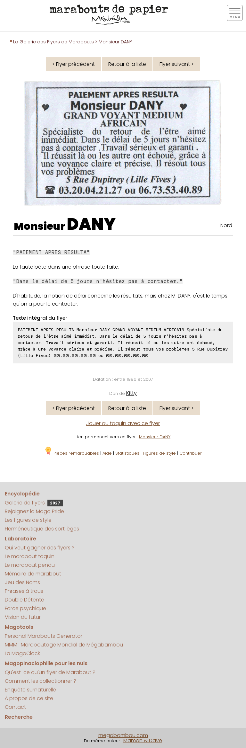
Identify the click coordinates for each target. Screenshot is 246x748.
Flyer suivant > (177, 64)
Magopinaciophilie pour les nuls (46, 663)
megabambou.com (123, 735)
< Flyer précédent (73, 64)
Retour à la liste (127, 64)
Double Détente (24, 599)
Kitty (131, 393)
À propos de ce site (29, 698)
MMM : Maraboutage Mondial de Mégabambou (64, 644)
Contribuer (190, 453)
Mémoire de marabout (33, 573)
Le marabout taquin (29, 556)
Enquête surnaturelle (30, 689)
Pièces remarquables (71, 453)
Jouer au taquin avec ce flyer (123, 423)
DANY (91, 224)
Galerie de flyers (34, 502)
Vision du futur (23, 617)
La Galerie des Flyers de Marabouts (53, 42)
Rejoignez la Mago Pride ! (36, 511)
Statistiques (127, 453)
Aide (107, 453)
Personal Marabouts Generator (43, 636)
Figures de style (159, 453)
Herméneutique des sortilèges (42, 528)
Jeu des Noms (22, 582)
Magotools (19, 627)
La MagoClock (22, 653)
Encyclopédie (22, 493)
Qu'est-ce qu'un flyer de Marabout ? (50, 672)
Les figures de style (28, 520)
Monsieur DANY (154, 437)
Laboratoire (20, 538)
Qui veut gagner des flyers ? (40, 547)
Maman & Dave (142, 740)
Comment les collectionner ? (40, 681)
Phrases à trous (24, 591)
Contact (15, 707)
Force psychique (25, 608)
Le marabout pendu (30, 565)
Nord (226, 225)
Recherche (19, 717)
